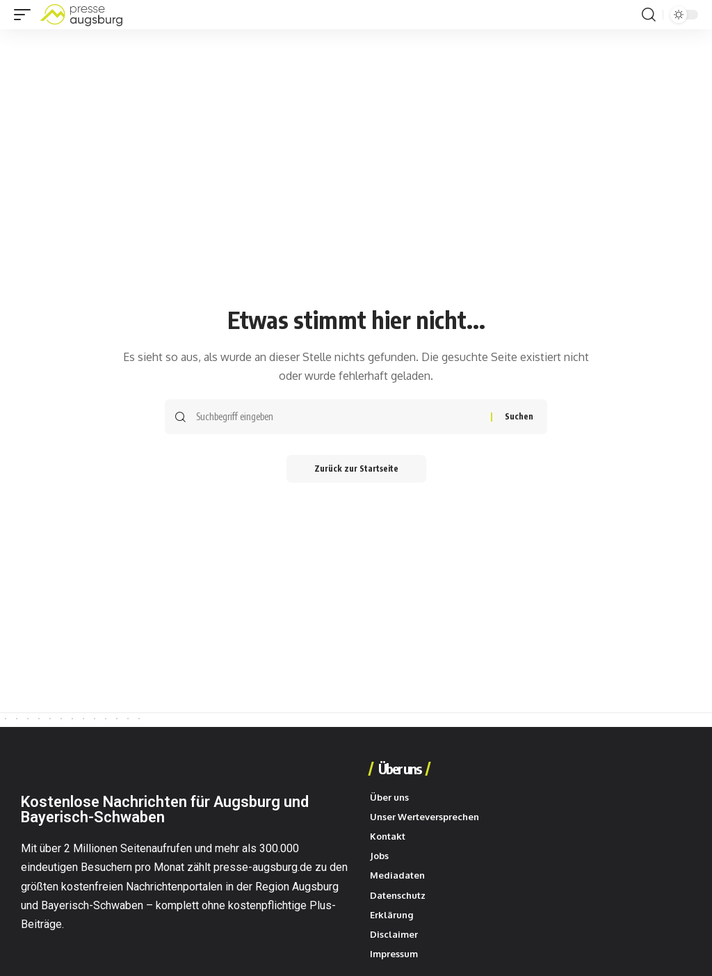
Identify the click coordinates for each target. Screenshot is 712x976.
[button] (26, 14)
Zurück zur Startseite (356, 468)
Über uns (399, 769)
